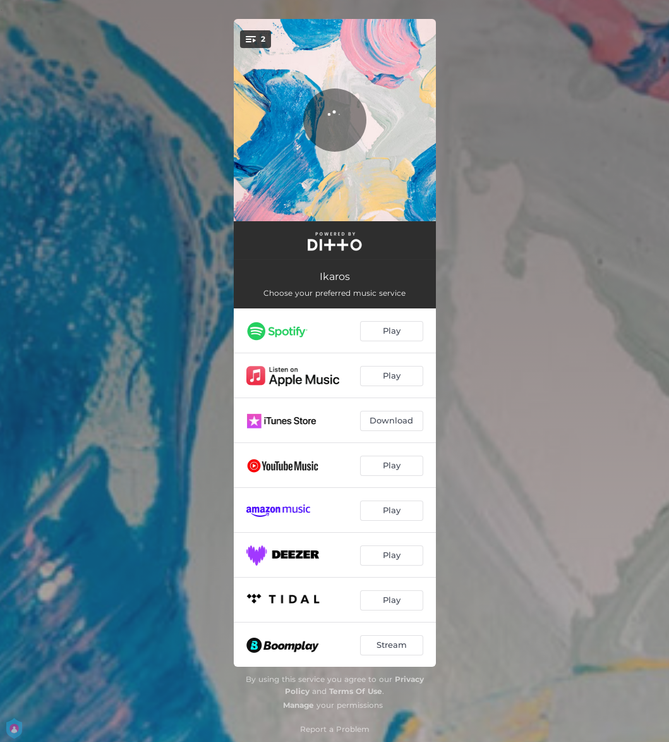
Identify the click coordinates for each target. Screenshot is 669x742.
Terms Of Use (355, 691)
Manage (298, 705)
